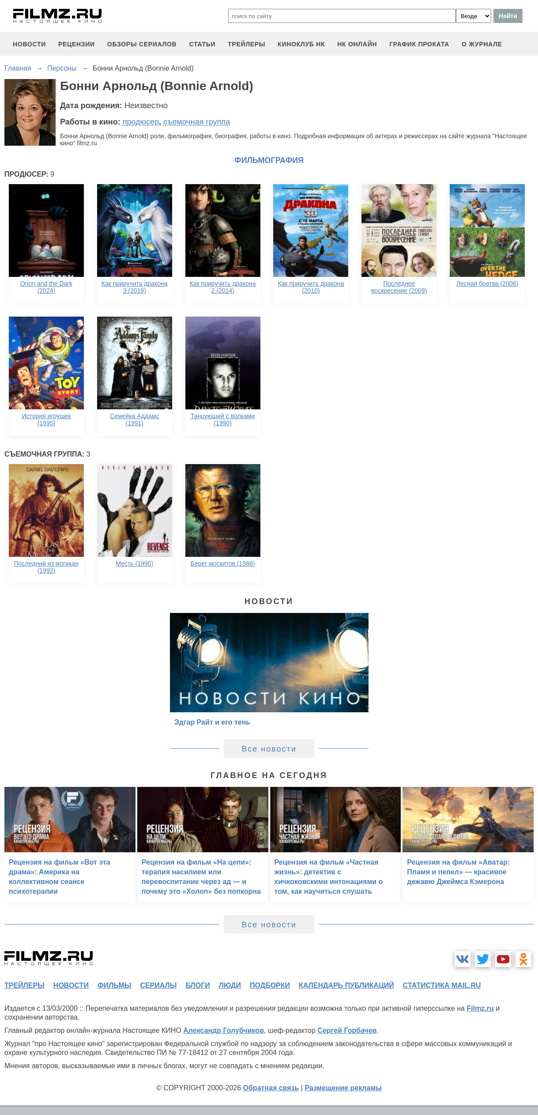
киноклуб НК (301, 44)
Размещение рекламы (343, 1088)
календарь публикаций (346, 985)
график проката (419, 44)
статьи (202, 44)
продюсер (141, 121)
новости (29, 44)
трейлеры (246, 44)
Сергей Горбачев (346, 1030)
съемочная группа (196, 121)
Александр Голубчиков (223, 1030)
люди (230, 985)
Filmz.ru (480, 1008)
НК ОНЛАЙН (357, 44)
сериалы (158, 985)
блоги (197, 985)
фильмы (114, 985)
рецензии (76, 44)
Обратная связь (271, 1088)
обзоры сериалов (142, 44)
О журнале (482, 44)
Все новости (269, 749)
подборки (270, 985)
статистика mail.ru (442, 985)
